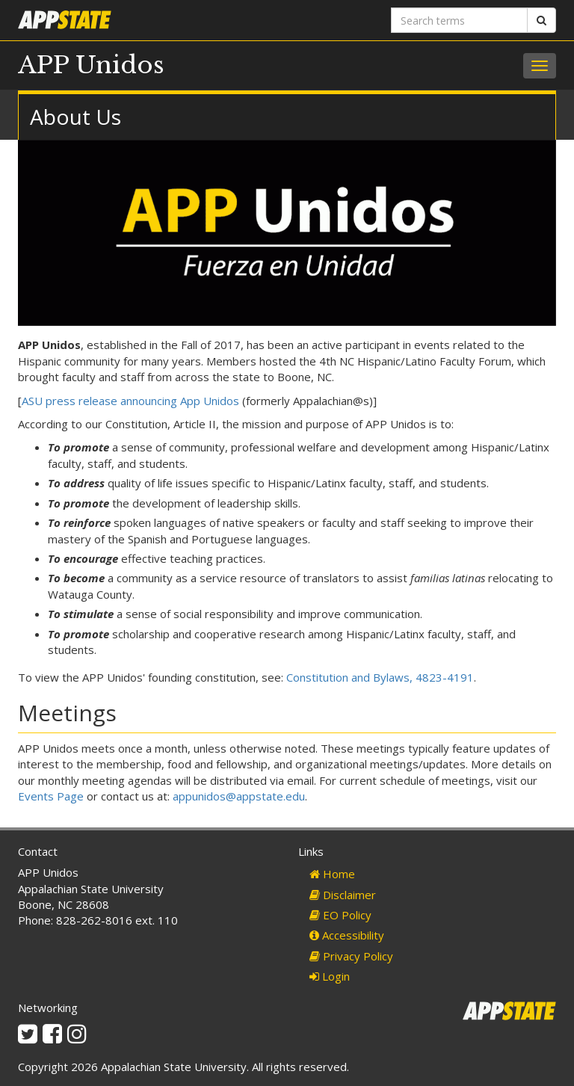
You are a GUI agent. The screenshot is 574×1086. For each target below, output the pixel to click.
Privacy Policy (351, 955)
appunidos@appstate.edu (239, 796)
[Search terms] (459, 20)
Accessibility (346, 935)
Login (329, 976)
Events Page (52, 796)
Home (332, 873)
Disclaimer (342, 894)
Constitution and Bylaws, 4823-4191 (380, 677)
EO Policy (340, 914)
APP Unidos (91, 65)
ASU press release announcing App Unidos (130, 400)
